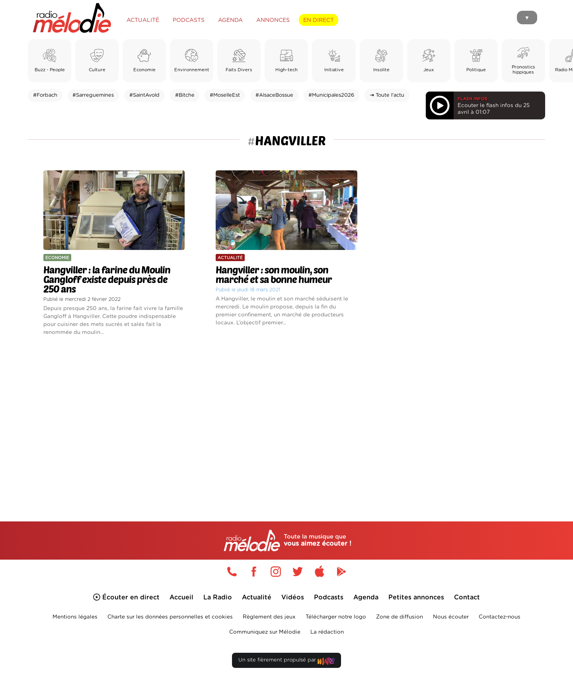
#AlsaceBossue (274, 95)
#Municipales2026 (331, 95)
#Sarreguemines (93, 95)
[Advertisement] (286, 419)
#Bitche (185, 95)
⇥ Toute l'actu (387, 95)
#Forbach (45, 95)
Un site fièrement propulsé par (286, 662)
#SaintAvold (144, 95)
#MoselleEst (225, 95)
